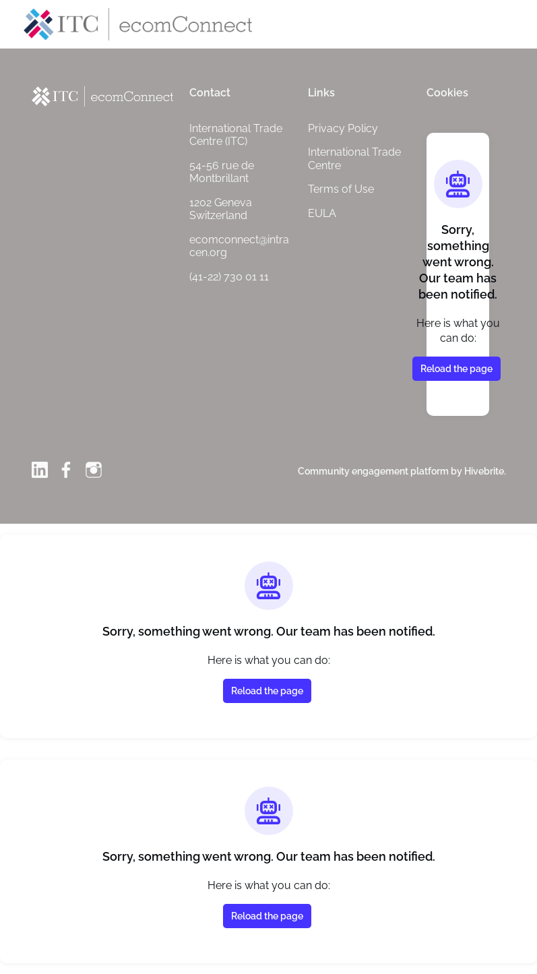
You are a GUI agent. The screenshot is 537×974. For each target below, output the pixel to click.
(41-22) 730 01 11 (229, 276)
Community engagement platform (373, 471)
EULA (322, 213)
